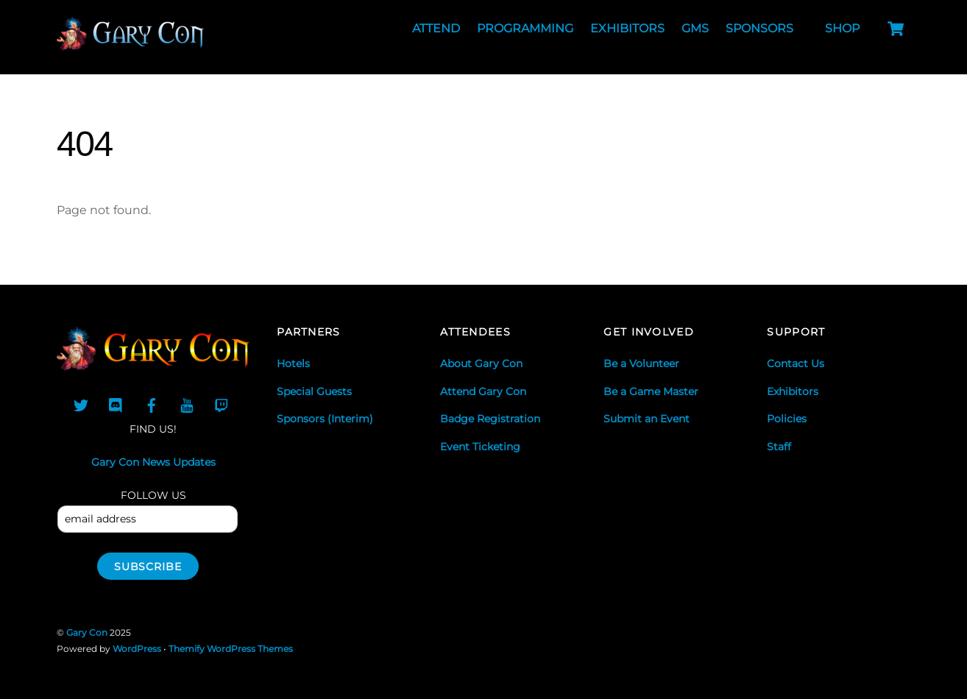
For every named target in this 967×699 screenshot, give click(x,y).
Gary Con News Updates (153, 462)
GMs (695, 28)
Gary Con (86, 632)
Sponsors (759, 28)
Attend (436, 28)
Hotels (293, 363)
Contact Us (795, 363)
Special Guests (314, 391)
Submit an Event (646, 418)
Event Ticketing (480, 446)
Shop (842, 28)
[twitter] (81, 404)
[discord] (116, 404)
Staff (779, 446)
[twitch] (222, 404)
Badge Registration (490, 418)
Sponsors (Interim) (325, 418)
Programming (525, 28)
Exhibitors (627, 28)
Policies (787, 418)
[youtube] (187, 404)
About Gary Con (481, 363)
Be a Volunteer (641, 363)
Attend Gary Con (483, 391)
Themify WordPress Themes (231, 648)
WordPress (137, 648)
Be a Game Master (650, 391)
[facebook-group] (151, 404)
